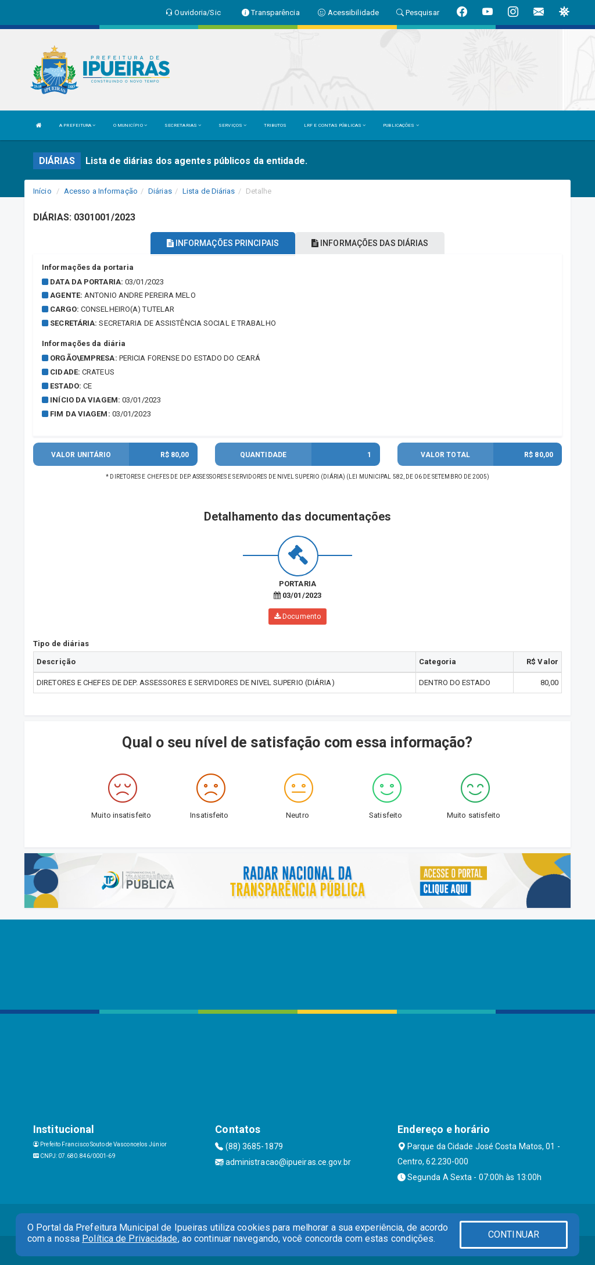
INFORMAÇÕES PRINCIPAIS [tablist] (223, 243)
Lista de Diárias (208, 191)
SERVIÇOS (232, 125)
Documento (297, 616)
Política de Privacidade (129, 1238)
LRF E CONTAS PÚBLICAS (334, 125)
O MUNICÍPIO (130, 125)
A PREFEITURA (77, 125)
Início (42, 191)
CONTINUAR (513, 1234)
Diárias (160, 191)
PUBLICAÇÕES (400, 125)
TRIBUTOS (275, 125)
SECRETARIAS (182, 125)
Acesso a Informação (101, 191)
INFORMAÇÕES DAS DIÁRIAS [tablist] (370, 243)
